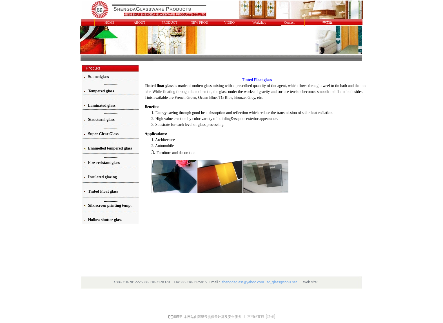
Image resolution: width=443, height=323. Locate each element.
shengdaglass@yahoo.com (243, 282)
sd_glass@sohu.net (282, 282)
